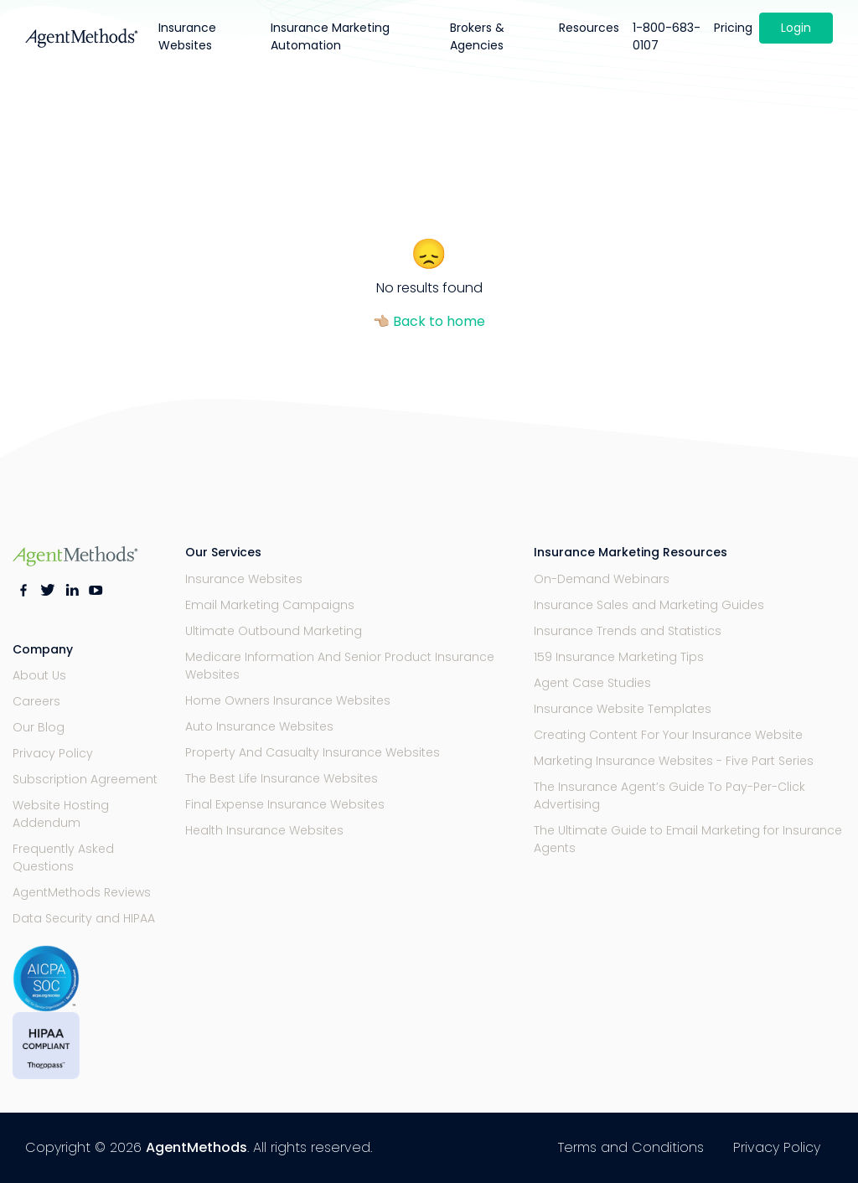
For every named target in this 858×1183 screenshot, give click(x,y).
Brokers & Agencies (477, 36)
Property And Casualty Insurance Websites (312, 752)
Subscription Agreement (85, 779)
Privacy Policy (53, 753)
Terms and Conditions (631, 1147)
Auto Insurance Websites (259, 726)
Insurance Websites (187, 36)
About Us (39, 675)
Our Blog (39, 727)
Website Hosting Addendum (61, 814)
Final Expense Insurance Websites (285, 804)
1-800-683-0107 (666, 36)
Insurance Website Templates (622, 708)
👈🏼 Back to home (429, 321)
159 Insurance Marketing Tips (619, 656)
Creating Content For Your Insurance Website (668, 734)
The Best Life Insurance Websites (281, 778)
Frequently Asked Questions (63, 857)
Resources (589, 27)
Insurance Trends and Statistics (627, 630)
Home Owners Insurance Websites (287, 700)
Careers (36, 701)
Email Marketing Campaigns (269, 605)
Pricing (733, 27)
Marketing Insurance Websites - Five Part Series (674, 760)
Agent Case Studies (592, 682)
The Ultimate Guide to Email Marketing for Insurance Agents (688, 839)
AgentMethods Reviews (82, 892)
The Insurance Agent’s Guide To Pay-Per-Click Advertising (669, 795)
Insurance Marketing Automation (330, 36)
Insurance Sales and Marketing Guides (649, 605)
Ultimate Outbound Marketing (273, 630)
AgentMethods (196, 1147)
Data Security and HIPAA (84, 918)
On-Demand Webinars (601, 579)
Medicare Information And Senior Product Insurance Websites (339, 665)
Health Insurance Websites (264, 830)
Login (796, 27)
